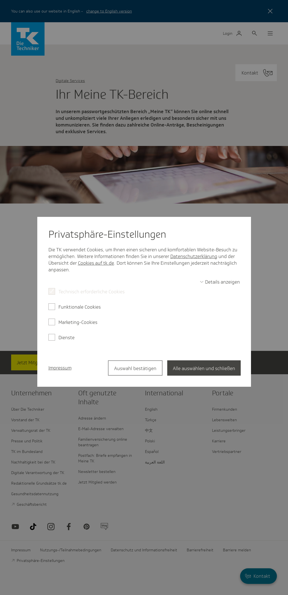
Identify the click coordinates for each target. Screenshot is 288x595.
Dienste (66, 337)
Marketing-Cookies (77, 322)
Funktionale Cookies (79, 307)
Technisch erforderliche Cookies (91, 292)
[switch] (220, 282)
